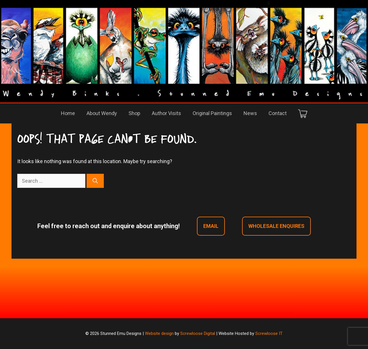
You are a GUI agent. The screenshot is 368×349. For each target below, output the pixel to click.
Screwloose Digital (197, 333)
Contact (278, 113)
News (250, 113)
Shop (134, 113)
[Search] (95, 181)
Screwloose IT (269, 333)
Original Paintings (212, 113)
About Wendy (102, 113)
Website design (159, 333)
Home (68, 113)
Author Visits (166, 113)
